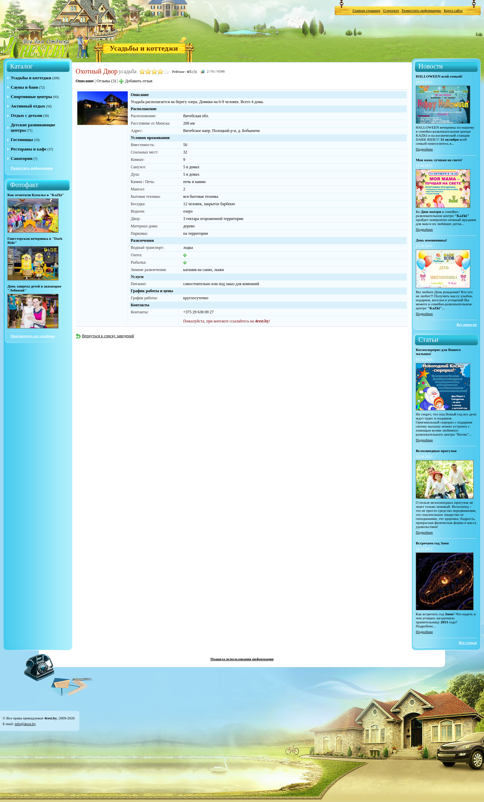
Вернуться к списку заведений (105, 335)
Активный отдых (28, 105)
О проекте (391, 10)
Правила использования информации (242, 659)
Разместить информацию (421, 10)
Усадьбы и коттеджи (144, 48)
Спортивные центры (31, 96)
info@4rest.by (25, 724)
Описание (85, 81)
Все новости (466, 324)
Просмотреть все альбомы (33, 336)
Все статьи (468, 642)
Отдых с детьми (26, 115)
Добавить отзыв (135, 81)
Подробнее (424, 149)
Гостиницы (22, 139)
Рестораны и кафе (28, 148)
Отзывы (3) (106, 81)
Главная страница (366, 10)
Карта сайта (453, 10)
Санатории (21, 158)
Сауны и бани (24, 87)
